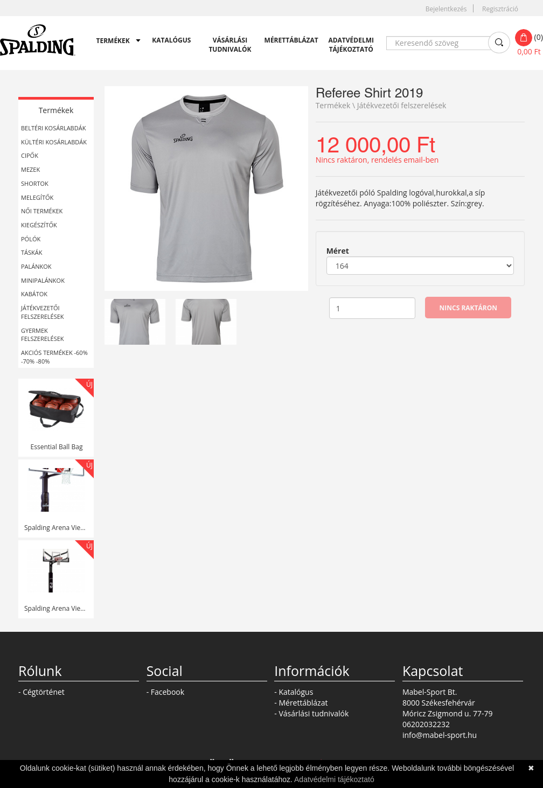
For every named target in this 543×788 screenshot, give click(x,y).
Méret (337, 251)
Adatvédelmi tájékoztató (351, 45)
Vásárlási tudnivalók (229, 45)
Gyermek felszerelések (42, 334)
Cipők (29, 155)
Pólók (30, 239)
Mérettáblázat (288, 40)
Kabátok (34, 294)
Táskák (31, 252)
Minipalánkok (43, 280)
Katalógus (171, 40)
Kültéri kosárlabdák (54, 142)
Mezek (30, 169)
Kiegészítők (39, 225)
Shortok (34, 183)
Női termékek (41, 211)
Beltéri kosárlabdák (53, 128)
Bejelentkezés (446, 8)
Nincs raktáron (468, 307)
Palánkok (36, 266)
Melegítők (37, 197)
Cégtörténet (44, 692)
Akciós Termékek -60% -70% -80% (54, 356)
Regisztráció (500, 8)
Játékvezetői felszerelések (42, 312)
